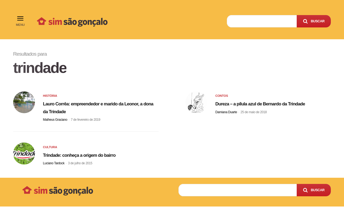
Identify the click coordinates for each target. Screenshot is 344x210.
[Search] (314, 21)
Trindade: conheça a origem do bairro (95, 158)
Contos (222, 98)
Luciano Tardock (53, 167)
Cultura (51, 151)
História (51, 98)
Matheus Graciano (55, 121)
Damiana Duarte (226, 121)
